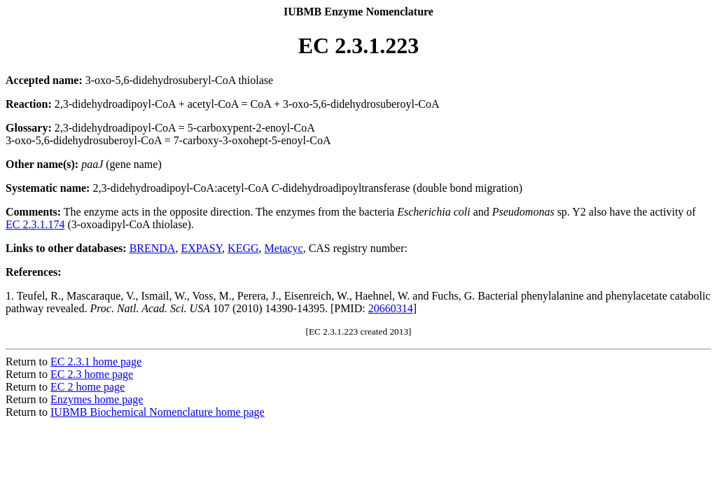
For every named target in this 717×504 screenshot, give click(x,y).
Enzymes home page (96, 399)
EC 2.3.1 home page (95, 362)
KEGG (243, 248)
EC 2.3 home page (91, 374)
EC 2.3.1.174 (35, 224)
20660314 (390, 308)
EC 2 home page (87, 387)
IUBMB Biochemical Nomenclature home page (157, 412)
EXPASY (201, 248)
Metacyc (284, 248)
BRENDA (153, 248)
